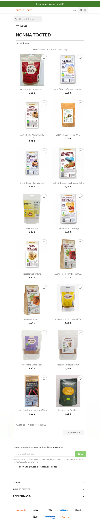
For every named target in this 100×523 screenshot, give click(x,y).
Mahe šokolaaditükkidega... (68, 228)
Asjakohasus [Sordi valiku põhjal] (50, 43)
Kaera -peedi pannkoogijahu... (68, 274)
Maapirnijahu (32, 228)
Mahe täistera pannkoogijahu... (68, 89)
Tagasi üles (73, 432)
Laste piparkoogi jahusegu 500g (32, 410)
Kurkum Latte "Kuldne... (68, 410)
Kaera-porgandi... (32, 319)
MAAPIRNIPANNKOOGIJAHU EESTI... (32, 136)
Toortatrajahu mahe (32, 274)
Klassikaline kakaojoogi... (32, 364)
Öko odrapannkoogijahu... (32, 183)
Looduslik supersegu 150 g (68, 135)
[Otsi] (28, 19)
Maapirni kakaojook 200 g (68, 364)
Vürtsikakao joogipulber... (32, 89)
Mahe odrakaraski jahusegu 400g (68, 183)
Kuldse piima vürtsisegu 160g (68, 319)
